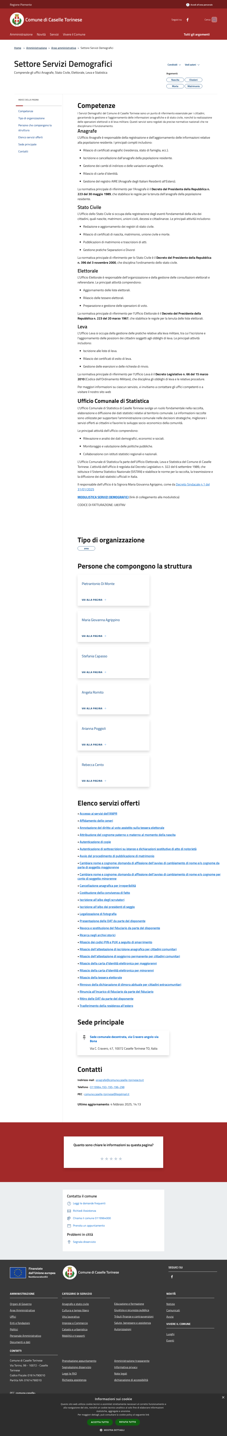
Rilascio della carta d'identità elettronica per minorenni (117, 970)
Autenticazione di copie (95, 841)
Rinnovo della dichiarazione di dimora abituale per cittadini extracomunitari (130, 984)
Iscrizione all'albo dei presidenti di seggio (107, 906)
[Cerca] (213, 19)
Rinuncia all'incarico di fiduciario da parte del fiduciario (117, 991)
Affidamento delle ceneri (96, 820)
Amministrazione (36, 48)
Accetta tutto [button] (100, 1422)
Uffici (13, 1316)
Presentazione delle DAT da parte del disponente (112, 921)
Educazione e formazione (129, 1304)
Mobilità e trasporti (73, 1336)
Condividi (175, 65)
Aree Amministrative (22, 1310)
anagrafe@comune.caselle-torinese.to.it (120, 1080)
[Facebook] (181, 19)
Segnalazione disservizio (76, 1367)
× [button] (223, 1397)
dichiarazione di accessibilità (131, 1380)
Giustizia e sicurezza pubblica (131, 1310)
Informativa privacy (125, 1367)
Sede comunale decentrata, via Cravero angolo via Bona (124, 1038)
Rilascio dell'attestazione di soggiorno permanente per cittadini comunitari (130, 956)
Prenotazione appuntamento (79, 1361)
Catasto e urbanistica (74, 1329)
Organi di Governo (21, 1304)
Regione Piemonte (21, 4)
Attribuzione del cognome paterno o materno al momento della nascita (128, 834)
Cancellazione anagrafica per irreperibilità (108, 885)
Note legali (120, 1373)
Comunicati (173, 1310)
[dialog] (113, 1415)
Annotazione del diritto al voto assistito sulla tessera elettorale (122, 827)
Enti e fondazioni (20, 1323)
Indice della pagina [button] (28, 99)
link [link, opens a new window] (147, 1414)
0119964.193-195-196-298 (107, 1087)
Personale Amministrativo (25, 1336)
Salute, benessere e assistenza (132, 1323)
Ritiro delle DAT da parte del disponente (106, 998)
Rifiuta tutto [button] (127, 1421)
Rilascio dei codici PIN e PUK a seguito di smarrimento (116, 942)
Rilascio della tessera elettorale (101, 977)
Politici (14, 1329)
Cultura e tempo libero (75, 1310)
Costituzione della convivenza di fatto (105, 892)
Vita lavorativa (70, 1316)
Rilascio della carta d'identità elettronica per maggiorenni (118, 963)
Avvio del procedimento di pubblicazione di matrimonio (117, 856)
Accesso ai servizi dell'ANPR (98, 813)
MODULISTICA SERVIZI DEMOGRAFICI (103, 497)
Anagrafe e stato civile (75, 1304)
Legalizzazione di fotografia (98, 913)
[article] (145, 119)
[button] (113, 1430)
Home (17, 48)
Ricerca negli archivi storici (97, 935)
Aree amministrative (63, 48)
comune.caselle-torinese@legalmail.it (106, 1094)
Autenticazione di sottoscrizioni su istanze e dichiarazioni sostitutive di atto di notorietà (138, 848)
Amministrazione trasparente (131, 1361)
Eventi (170, 1340)
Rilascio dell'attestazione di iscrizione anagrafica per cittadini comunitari (128, 949)
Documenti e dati (20, 1342)
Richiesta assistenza (74, 1380)
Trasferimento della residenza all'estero (106, 1005)
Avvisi (170, 1316)
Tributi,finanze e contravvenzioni (134, 1316)
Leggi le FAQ (69, 1373)
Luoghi (170, 1334)
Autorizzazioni (122, 1329)
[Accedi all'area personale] (199, 5)
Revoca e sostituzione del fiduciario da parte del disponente (120, 928)
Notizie (170, 1304)
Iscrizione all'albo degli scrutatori (102, 899)
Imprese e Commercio (75, 1323)
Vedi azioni (193, 65)
